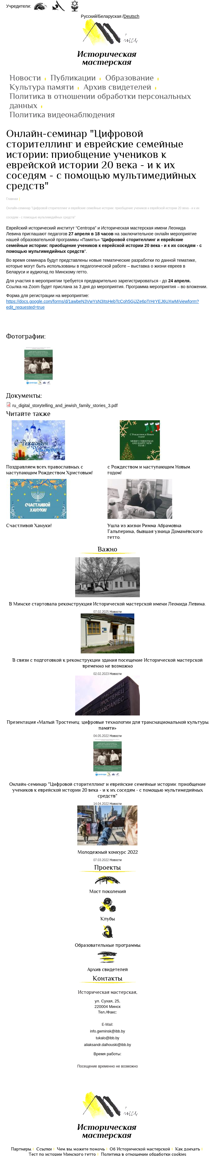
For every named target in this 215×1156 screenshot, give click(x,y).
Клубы (107, 919)
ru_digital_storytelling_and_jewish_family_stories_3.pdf (65, 405)
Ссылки (44, 1149)
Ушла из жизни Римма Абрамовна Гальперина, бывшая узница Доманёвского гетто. (155, 531)
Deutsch (131, 16)
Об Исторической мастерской (140, 1149)
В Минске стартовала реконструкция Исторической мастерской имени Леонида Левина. (107, 604)
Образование (129, 78)
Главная (12, 199)
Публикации (73, 78)
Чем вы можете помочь (81, 1149)
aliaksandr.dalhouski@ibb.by (107, 1045)
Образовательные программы (107, 945)
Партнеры (21, 1149)
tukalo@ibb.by (107, 1038)
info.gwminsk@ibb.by (107, 1031)
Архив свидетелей (117, 87)
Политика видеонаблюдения (62, 115)
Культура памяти (42, 87)
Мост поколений (107, 891)
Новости (25, 78)
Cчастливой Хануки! (29, 525)
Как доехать (187, 1149)
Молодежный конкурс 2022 (108, 852)
